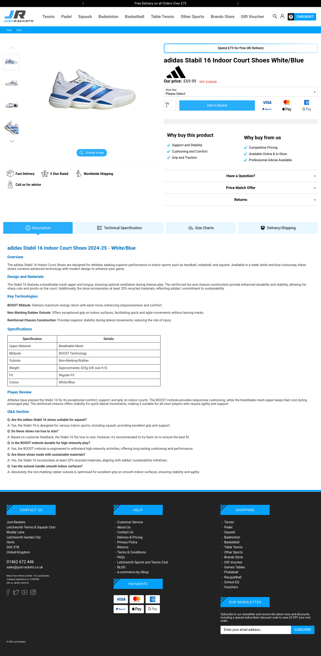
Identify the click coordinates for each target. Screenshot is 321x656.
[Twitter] (16, 594)
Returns (123, 547)
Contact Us (125, 532)
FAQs (121, 557)
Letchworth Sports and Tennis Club (142, 562)
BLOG (121, 567)
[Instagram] (33, 594)
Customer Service (130, 522)
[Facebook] (10, 594)
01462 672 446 (20, 561)
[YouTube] (25, 594)
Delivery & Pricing (129, 537)
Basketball (134, 16)
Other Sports (192, 16)
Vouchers (231, 587)
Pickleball (231, 572)
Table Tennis (162, 16)
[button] (83, 3)
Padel (66, 16)
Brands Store (222, 16)
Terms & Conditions (131, 552)
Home (9, 30)
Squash (85, 16)
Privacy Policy (127, 542)
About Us (124, 527)
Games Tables (234, 567)
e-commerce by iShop (133, 572)
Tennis (48, 16)
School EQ (231, 582)
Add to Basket (217, 105)
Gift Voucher (252, 16)
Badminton (108, 16)
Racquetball (232, 577)
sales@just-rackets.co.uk (25, 567)
